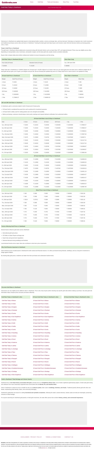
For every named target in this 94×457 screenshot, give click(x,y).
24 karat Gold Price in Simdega (41, 371)
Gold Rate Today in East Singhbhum (11, 316)
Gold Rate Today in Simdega (9, 371)
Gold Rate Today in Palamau (9, 355)
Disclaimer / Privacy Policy (31, 437)
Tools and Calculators (53, 2)
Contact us (69, 437)
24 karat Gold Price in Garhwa (41, 319)
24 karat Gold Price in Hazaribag (41, 332)
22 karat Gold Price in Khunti (71, 339)
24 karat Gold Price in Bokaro (41, 300)
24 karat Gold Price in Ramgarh (41, 358)
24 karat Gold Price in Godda (40, 326)
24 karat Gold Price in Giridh (40, 323)
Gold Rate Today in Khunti (8, 339)
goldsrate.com (44, 447)
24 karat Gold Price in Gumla (40, 329)
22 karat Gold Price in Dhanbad (72, 310)
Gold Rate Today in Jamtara (9, 336)
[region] (44, 25)
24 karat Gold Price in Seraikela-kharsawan (44, 368)
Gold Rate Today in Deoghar (9, 307)
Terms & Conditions (53, 437)
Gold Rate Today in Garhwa (9, 319)
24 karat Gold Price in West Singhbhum (43, 374)
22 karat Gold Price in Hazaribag (72, 332)
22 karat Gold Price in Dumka (72, 313)
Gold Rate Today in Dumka (9, 313)
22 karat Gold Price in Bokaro (72, 300)
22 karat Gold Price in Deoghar (72, 307)
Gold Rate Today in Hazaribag (9, 332)
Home (31, 2)
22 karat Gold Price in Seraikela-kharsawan (75, 368)
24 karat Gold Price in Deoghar (41, 307)
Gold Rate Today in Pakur (8, 352)
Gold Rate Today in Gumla (9, 329)
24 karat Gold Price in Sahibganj (41, 365)
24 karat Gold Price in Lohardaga (41, 349)
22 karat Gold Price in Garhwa (72, 319)
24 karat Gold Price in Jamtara (41, 336)
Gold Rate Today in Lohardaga (10, 349)
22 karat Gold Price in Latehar (72, 345)
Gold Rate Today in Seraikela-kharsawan (12, 368)
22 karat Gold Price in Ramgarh (72, 358)
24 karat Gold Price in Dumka (41, 313)
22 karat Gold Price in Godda (72, 326)
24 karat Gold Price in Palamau (41, 355)
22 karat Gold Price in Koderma (72, 342)
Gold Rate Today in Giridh (8, 323)
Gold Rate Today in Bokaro (9, 300)
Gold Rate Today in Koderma (9, 342)
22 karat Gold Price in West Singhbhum (74, 374)
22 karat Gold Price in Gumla (72, 329)
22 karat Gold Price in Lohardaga (73, 349)
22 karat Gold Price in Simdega (72, 371)
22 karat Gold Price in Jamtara (72, 336)
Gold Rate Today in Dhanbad (9, 310)
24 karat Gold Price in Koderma (41, 342)
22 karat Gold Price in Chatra (72, 303)
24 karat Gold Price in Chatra (40, 303)
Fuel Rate (76, 2)
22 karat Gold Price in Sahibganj (72, 365)
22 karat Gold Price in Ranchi (72, 361)
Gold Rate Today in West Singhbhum (11, 374)
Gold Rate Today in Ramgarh (9, 358)
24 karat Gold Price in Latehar (41, 345)
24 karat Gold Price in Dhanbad (41, 310)
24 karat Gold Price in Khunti (40, 339)
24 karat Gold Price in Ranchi (40, 361)
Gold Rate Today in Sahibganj (9, 365)
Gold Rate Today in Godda (9, 326)
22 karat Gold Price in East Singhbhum (74, 316)
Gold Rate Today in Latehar (9, 345)
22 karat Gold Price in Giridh (71, 323)
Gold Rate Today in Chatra (9, 303)
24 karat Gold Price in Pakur (40, 352)
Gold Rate (40, 2)
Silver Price (66, 2)
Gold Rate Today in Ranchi (9, 361)
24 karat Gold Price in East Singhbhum (43, 316)
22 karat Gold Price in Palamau (72, 355)
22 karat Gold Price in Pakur (71, 352)
